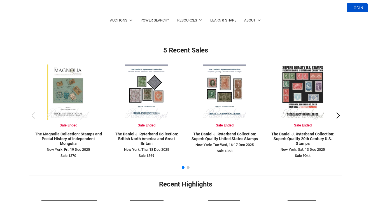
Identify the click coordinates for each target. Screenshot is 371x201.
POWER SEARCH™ (155, 34)
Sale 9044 (303, 156)
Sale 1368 (224, 151)
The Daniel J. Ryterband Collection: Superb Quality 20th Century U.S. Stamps (302, 139)
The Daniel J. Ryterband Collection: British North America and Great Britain (146, 139)
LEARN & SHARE (223, 34)
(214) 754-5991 (172, 21)
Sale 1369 (146, 156)
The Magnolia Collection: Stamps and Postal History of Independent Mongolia (68, 139)
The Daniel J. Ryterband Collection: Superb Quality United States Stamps (225, 136)
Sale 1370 (68, 156)
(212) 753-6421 (118, 21)
